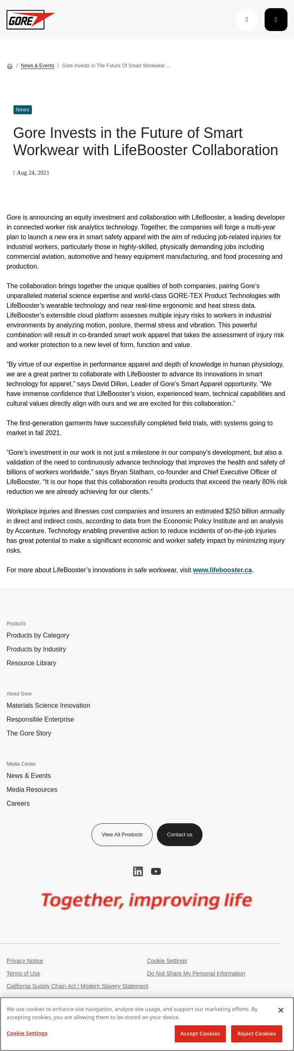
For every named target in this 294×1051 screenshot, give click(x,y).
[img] (147, 901)
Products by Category (38, 635)
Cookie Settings (167, 961)
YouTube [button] (156, 871)
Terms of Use (23, 973)
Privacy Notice (25, 961)
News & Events (29, 775)
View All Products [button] (122, 834)
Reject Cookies (257, 1033)
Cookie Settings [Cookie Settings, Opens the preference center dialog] (27, 1033)
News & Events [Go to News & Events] (37, 66)
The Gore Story (29, 733)
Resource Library (31, 663)
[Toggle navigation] (276, 19)
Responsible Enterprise (40, 719)
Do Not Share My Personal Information (196, 973)
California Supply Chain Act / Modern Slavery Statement (77, 986)
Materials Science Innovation (48, 705)
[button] (247, 20)
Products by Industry (36, 649)
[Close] (281, 1010)
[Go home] (10, 66)
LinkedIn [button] (138, 871)
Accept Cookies (200, 1033)
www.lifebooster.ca (222, 570)
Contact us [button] (179, 834)
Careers (18, 803)
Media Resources (32, 789)
